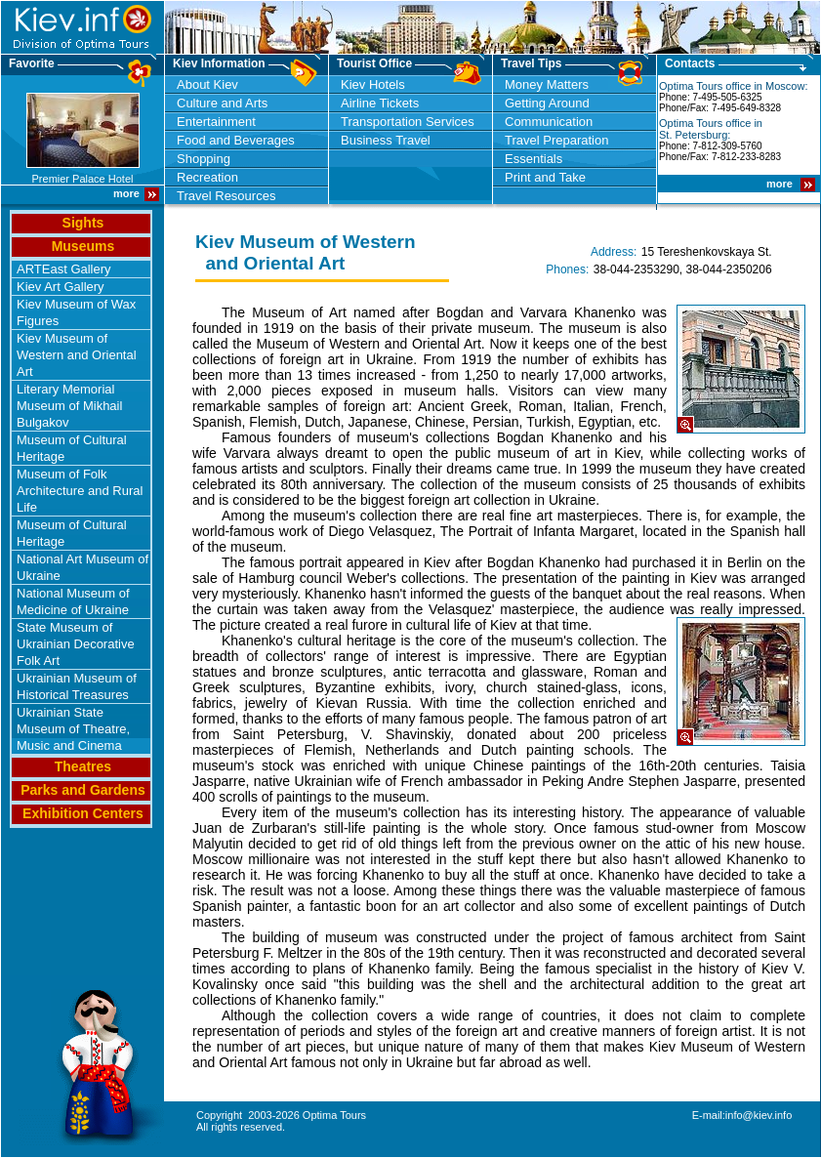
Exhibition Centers (83, 813)
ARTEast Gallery (64, 269)
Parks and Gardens (83, 790)
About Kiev (207, 84)
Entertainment (216, 121)
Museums (83, 246)
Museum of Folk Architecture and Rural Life (80, 491)
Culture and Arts (222, 103)
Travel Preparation (556, 140)
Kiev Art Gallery (60, 286)
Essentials (533, 158)
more (781, 183)
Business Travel (386, 140)
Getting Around (547, 103)
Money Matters (547, 84)
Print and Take (545, 177)
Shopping (203, 158)
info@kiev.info (758, 1115)
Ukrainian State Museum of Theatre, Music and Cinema (73, 729)
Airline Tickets (380, 103)
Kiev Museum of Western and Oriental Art (77, 355)
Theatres (83, 766)
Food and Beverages (236, 140)
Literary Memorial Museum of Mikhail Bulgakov (69, 406)
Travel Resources (226, 195)
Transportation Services (407, 121)
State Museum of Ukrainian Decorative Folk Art (76, 644)
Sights (83, 222)
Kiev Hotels (373, 84)
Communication (549, 121)
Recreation (207, 177)
